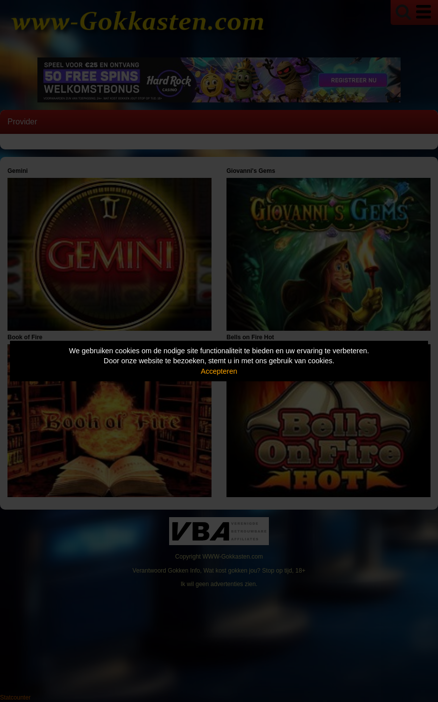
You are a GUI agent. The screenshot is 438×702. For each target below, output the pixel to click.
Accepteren (219, 371)
